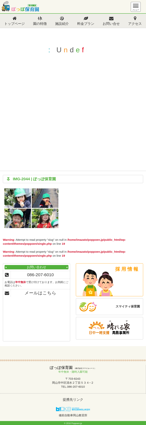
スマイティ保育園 (128, 306)
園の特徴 (40, 24)
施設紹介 (62, 24)
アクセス (135, 24)
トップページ (14, 24)
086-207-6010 (40, 274)
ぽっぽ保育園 (20, 7)
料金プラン (85, 24)
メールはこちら (40, 293)
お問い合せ (111, 24)
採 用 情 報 (126, 269)
